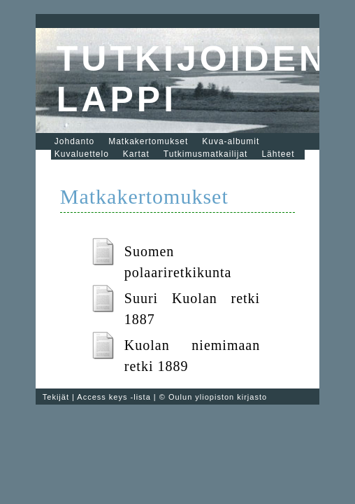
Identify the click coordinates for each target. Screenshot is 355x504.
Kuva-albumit (230, 141)
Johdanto (74, 141)
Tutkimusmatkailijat (206, 154)
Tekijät (56, 397)
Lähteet (277, 154)
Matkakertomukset (148, 141)
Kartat (136, 154)
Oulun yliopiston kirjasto (217, 397)
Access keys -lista (113, 397)
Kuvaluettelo (82, 154)
